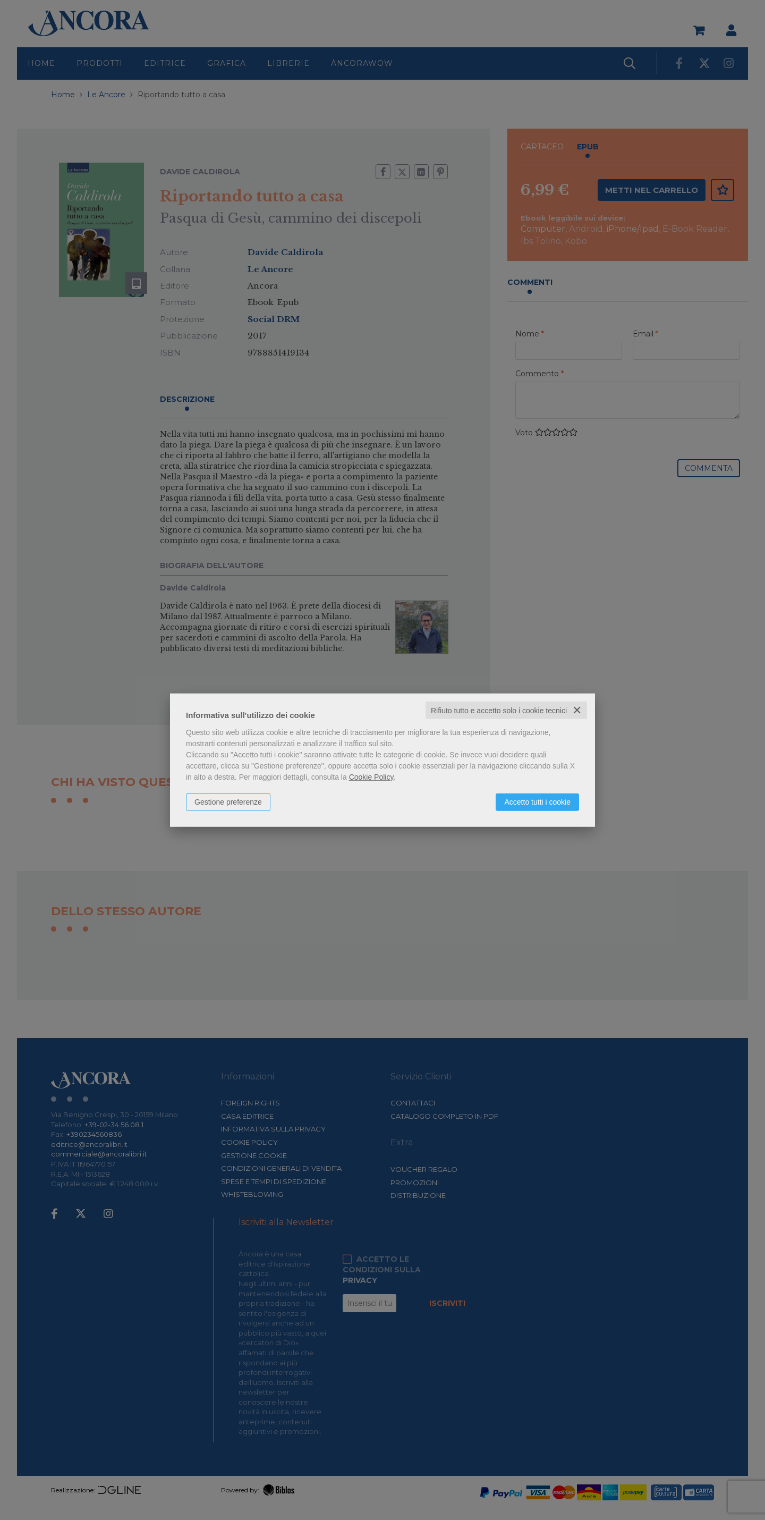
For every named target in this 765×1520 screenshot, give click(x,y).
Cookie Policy (371, 776)
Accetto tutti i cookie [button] (537, 801)
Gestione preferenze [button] (228, 801)
